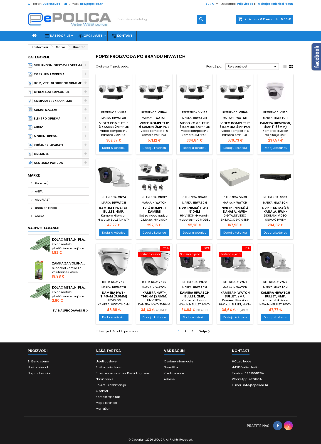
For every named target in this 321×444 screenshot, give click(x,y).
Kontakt (122, 35)
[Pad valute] (212, 4)
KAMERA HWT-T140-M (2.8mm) (154, 294)
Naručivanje (105, 379)
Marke (34, 175)
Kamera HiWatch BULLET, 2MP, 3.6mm (235, 296)
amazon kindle (45, 208)
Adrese (169, 379)
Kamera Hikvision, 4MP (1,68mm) (275, 125)
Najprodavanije (39, 373)
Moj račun (103, 409)
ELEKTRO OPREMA (44, 118)
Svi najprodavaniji (70, 311)
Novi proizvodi (38, 367)
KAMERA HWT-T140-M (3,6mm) (113, 294)
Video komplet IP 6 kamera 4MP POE (235, 125)
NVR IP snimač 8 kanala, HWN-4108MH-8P (275, 211)
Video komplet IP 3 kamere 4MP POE (195, 125)
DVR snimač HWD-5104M (194, 210)
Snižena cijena (38, 361)
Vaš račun (174, 350)
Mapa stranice (106, 403)
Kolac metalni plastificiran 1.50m (69, 239)
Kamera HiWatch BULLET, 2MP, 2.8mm (194, 296)
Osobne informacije (178, 361)
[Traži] (160, 19)
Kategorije (57, 35)
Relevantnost (253, 67)
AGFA (38, 191)
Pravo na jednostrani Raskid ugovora (123, 373)
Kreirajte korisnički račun (275, 4)
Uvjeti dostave (106, 361)
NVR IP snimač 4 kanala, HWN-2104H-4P (235, 211)
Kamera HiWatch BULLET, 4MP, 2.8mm (275, 296)
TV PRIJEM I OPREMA (46, 74)
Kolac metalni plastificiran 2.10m (69, 287)
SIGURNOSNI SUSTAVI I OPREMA (55, 65)
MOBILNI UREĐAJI (43, 136)
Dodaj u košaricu (114, 148)
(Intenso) (41, 183)
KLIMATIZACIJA (42, 109)
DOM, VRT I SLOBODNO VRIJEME (55, 83)
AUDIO (36, 127)
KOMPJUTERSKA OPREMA (50, 101)
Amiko (39, 216)
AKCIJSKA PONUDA (45, 163)
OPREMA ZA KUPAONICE (48, 92)
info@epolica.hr (91, 4)
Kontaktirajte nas (108, 397)
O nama (102, 391)
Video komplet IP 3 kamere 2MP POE (114, 125)
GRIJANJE (38, 154)
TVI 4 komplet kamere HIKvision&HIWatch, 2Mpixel (155, 213)
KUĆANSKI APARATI (45, 145)
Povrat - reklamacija (111, 385)
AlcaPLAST (42, 199)
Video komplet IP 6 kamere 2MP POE (154, 125)
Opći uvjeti (90, 35)
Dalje (205, 331)
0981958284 (51, 4)
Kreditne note (174, 373)
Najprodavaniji (43, 228)
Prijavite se (245, 4)
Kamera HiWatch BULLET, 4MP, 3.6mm (113, 211)
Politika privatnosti (109, 367)
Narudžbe (171, 367)
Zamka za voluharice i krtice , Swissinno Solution (69, 263)
